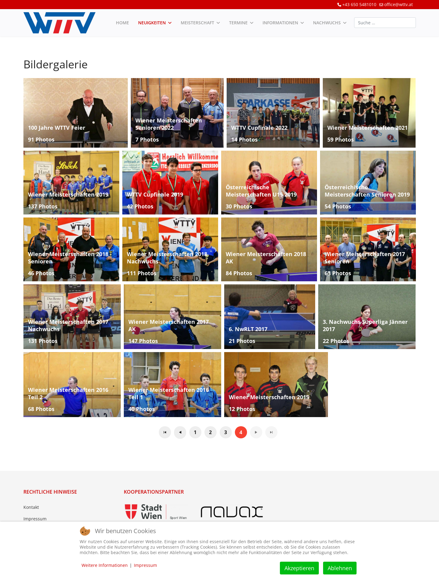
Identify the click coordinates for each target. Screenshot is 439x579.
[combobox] (385, 22)
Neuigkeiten (152, 23)
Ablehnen (340, 568)
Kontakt (31, 507)
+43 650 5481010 (359, 4)
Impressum (35, 519)
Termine (238, 23)
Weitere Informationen (105, 565)
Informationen (280, 23)
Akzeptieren (299, 568)
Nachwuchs (327, 23)
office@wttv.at (398, 4)
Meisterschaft (197, 23)
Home (122, 23)
